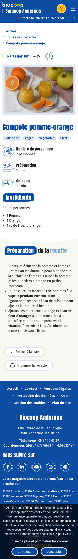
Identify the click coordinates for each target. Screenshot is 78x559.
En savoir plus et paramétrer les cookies (39, 541)
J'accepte (54, 551)
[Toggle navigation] (73, 10)
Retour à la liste (24, 352)
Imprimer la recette (28, 365)
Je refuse (25, 551)
